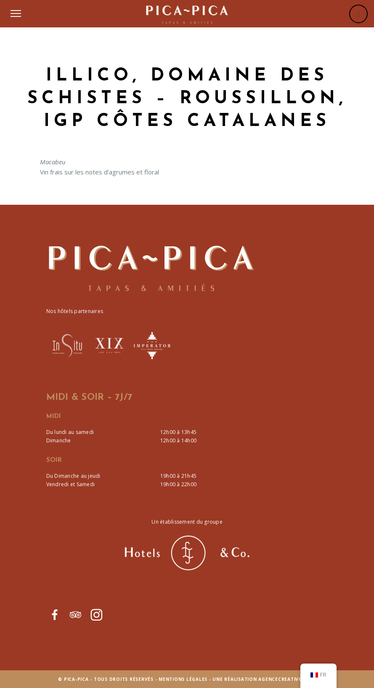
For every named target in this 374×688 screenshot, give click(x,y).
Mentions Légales (183, 679)
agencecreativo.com (287, 679)
